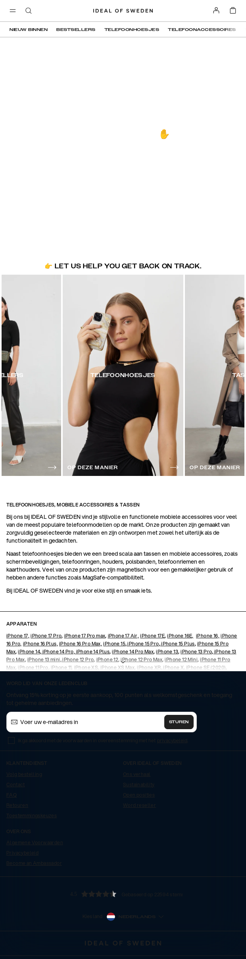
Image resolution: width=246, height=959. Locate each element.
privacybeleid (172, 740)
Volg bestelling (24, 774)
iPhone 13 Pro (196, 651)
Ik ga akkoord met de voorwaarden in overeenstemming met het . (103, 740)
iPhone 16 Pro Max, (80, 643)
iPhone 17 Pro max (85, 635)
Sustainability (139, 784)
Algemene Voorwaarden (34, 842)
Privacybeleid (22, 852)
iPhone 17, (17, 635)
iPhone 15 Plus (177, 643)
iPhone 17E (152, 635)
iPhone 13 (167, 651)
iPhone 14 (29, 651)
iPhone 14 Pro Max (133, 651)
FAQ (11, 794)
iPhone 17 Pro (46, 635)
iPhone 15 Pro (143, 643)
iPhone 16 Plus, (40, 643)
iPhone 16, (207, 635)
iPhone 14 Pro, (58, 651)
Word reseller (139, 805)
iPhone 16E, (180, 635)
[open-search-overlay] (28, 11)
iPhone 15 (114, 643)
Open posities (139, 794)
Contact (15, 784)
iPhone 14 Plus (92, 651)
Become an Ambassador (34, 863)
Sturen (179, 722)
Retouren (17, 805)
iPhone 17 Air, (123, 635)
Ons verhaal (136, 774)
